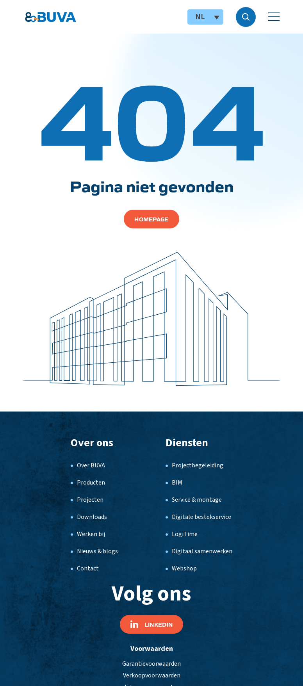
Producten (91, 482)
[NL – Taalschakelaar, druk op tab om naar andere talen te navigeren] (205, 17)
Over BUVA (91, 465)
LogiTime (185, 534)
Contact (88, 568)
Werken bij (91, 534)
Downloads (92, 517)
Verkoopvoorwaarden (151, 675)
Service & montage (197, 499)
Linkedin (151, 624)
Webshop (184, 568)
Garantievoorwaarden (151, 663)
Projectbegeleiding (197, 465)
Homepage (151, 219)
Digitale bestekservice (201, 517)
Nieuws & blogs (97, 551)
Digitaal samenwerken (202, 551)
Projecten (90, 499)
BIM (177, 482)
